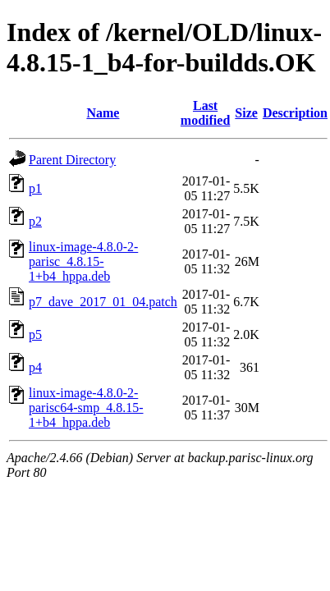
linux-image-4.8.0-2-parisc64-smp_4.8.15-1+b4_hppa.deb (86, 407)
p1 (35, 188)
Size (246, 113)
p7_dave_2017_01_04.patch (103, 302)
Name (102, 113)
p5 (35, 334)
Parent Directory (72, 160)
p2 (35, 221)
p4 (35, 367)
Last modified (205, 112)
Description (295, 113)
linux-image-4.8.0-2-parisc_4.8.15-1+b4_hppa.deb (83, 261)
